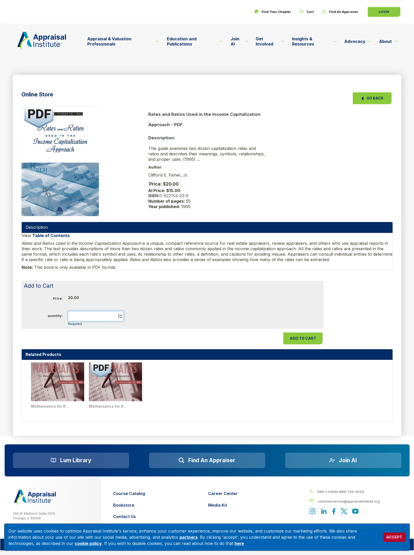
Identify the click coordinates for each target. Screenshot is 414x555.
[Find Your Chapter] (272, 12)
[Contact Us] (129, 516)
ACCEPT (394, 537)
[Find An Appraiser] (340, 12)
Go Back (372, 98)
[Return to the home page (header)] (42, 41)
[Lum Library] (71, 460)
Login (384, 12)
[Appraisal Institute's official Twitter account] (344, 512)
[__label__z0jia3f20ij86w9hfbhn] (35, 497)
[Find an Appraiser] (207, 460)
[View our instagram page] (312, 512)
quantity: (55, 316)
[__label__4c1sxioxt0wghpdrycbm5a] (355, 491)
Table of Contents (51, 235)
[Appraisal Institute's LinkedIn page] (324, 512)
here (239, 543)
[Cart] (306, 12)
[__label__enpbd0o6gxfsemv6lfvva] (355, 501)
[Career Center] (223, 493)
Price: (58, 298)
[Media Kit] (223, 505)
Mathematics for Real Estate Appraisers (50, 406)
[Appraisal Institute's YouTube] (355, 512)
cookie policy (88, 543)
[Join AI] (343, 460)
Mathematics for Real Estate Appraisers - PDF (108, 406)
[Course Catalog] (129, 493)
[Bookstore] (129, 505)
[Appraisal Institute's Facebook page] (334, 512)
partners (188, 537)
